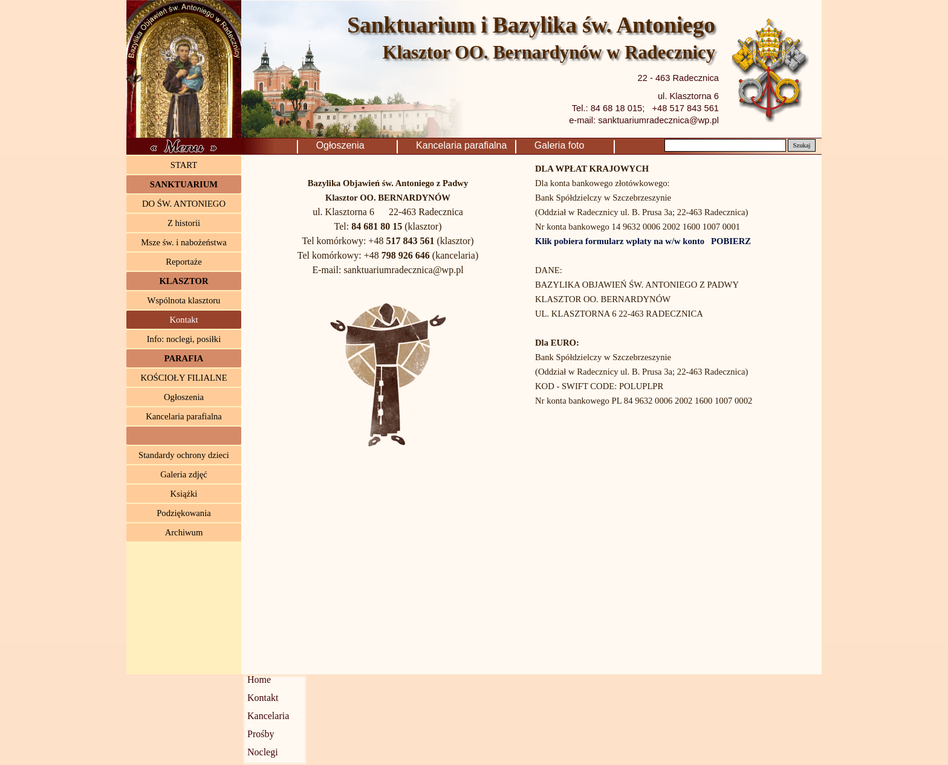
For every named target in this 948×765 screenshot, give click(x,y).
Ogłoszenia (355, 145)
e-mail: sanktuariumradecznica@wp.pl (644, 120)
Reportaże (183, 261)
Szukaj (801, 145)
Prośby (260, 734)
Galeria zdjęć (183, 474)
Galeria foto (574, 145)
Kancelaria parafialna (464, 145)
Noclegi (262, 752)
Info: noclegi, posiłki (184, 339)
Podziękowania (184, 513)
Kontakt (183, 319)
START (183, 165)
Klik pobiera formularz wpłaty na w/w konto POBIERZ (643, 241)
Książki (184, 494)
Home (259, 679)
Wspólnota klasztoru (184, 300)
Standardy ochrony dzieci (183, 455)
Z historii (183, 223)
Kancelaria (268, 716)
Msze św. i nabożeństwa (184, 242)
